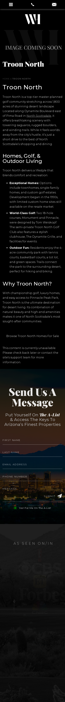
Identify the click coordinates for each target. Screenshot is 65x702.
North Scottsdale (39, 115)
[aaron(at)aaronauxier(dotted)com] (54, 5)
